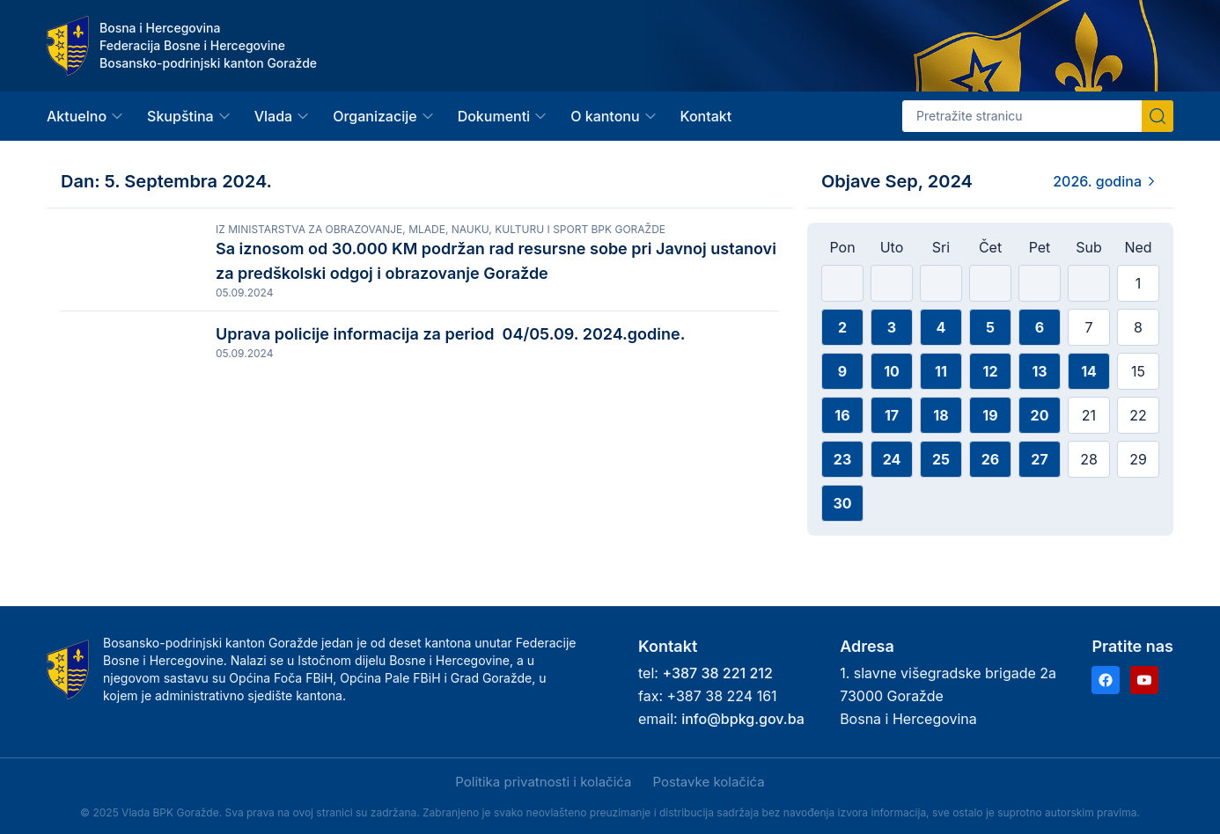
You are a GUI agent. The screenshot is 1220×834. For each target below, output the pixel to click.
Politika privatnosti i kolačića (543, 781)
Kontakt (706, 116)
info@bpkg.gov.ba (743, 719)
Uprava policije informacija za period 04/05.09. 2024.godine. (459, 350)
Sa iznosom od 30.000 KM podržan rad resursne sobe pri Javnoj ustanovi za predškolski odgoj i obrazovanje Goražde (496, 260)
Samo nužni (311, 783)
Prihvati (122, 783)
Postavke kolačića (708, 781)
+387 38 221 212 (717, 673)
